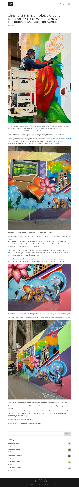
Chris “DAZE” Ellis (26, 126)
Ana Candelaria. (42, 131)
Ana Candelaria (28, 419)
